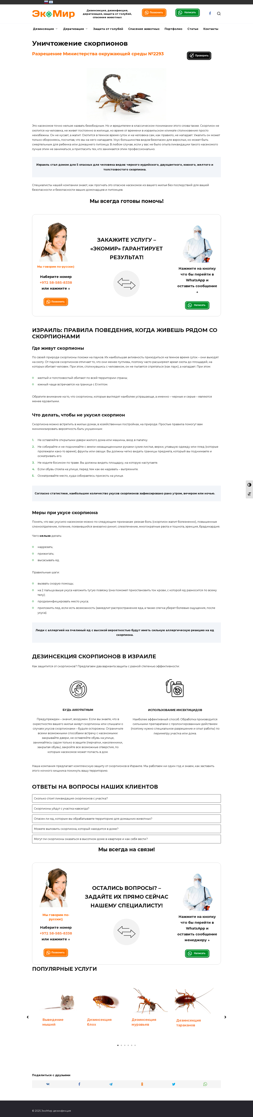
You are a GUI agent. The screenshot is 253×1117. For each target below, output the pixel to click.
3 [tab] (124, 1045)
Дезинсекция (43, 29)
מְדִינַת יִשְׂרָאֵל (51, 2)
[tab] (126, 798)
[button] (27, 1017)
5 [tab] (131, 1045)
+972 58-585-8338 (56, 282)
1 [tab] (118, 1045)
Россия (46, 2)
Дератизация (73, 29)
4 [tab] (128, 1045)
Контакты (210, 29)
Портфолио (173, 29)
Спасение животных (143, 29)
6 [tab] (135, 1045)
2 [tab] (121, 1045)
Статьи (192, 29)
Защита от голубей (108, 29)
